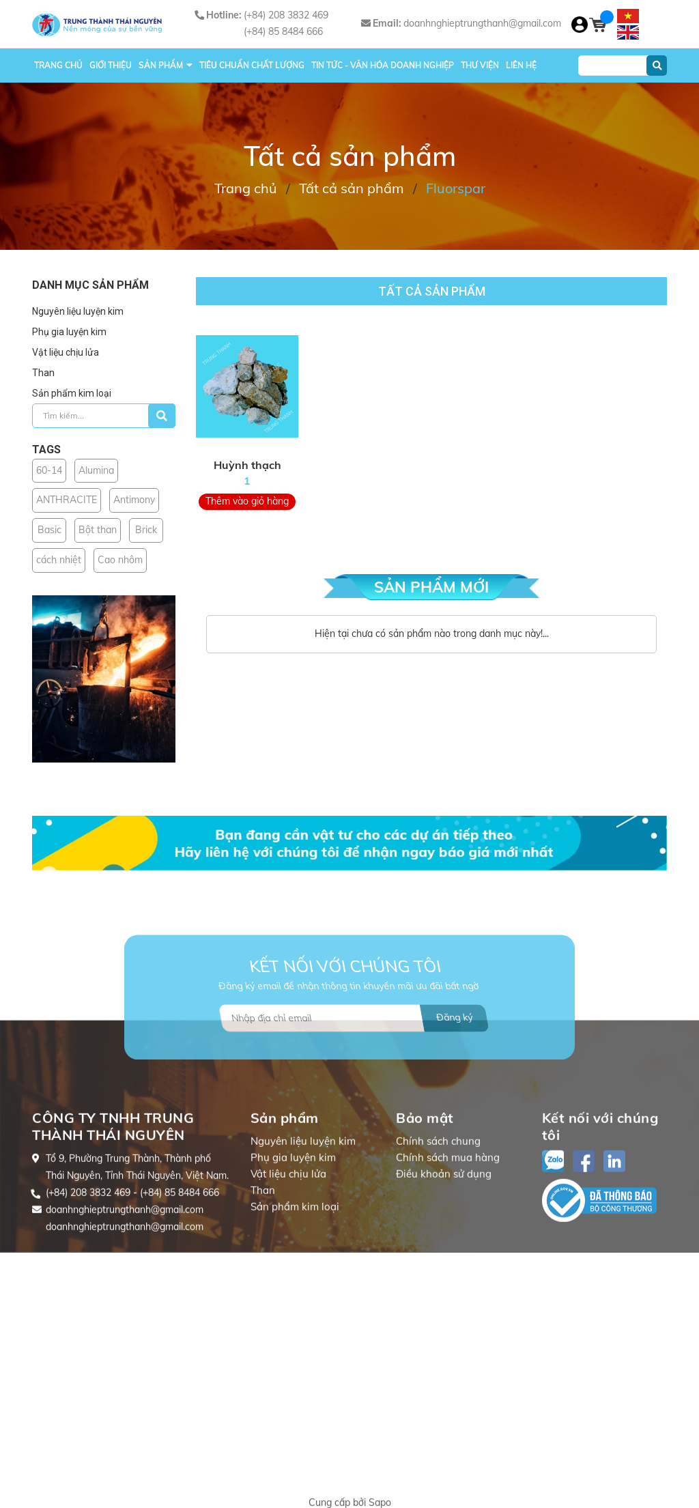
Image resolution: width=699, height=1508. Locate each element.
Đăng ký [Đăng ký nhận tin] (455, 1062)
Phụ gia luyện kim (69, 331)
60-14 (49, 470)
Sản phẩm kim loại (71, 393)
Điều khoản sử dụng (443, 1255)
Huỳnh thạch (247, 465)
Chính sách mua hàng (448, 1239)
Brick (146, 530)
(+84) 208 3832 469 (286, 15)
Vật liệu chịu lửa (65, 352)
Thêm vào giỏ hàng (247, 501)
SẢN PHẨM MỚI (431, 587)
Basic (49, 530)
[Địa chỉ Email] (353, 1063)
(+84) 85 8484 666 (283, 31)
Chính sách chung (438, 1223)
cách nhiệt (58, 560)
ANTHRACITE (66, 500)
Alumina (96, 470)
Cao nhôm (120, 560)
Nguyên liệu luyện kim (78, 311)
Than (43, 372)
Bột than (98, 530)
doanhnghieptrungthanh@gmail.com (482, 23)
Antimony (134, 500)
